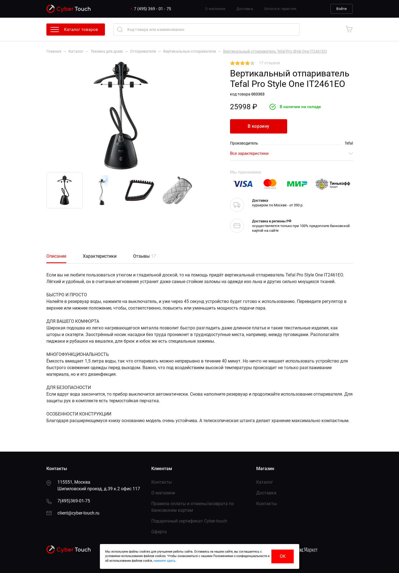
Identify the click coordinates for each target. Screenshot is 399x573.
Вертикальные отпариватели (189, 51)
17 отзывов (269, 63)
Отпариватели (143, 51)
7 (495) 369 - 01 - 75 (152, 8)
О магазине (215, 9)
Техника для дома (107, 51)
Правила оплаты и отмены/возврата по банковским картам (192, 507)
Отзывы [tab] (144, 256)
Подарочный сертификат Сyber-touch (189, 521)
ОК (283, 556)
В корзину (258, 126)
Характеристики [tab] (100, 256)
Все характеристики (291, 153)
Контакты (161, 482)
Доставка (244, 9)
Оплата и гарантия (280, 9)
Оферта (159, 531)
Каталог (75, 51)
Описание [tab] (56, 256)
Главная (53, 51)
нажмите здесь (164, 561)
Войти (341, 9)
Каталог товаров (74, 29)
